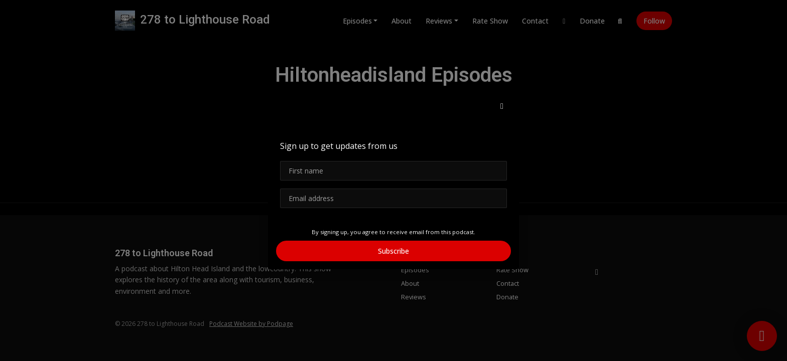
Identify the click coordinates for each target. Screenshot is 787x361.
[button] (502, 106)
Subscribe (393, 251)
